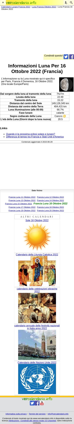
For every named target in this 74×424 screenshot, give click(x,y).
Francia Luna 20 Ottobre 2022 (50, 210)
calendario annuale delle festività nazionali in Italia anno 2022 (37, 327)
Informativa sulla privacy (16, 414)
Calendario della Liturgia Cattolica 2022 (37, 254)
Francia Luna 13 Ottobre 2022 (22, 200)
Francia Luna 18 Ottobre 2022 (50, 207)
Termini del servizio (37, 414)
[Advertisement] (37, 33)
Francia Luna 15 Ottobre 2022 (18, 204)
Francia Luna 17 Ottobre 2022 (22, 207)
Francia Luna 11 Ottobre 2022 (22, 197)
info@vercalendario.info (58, 414)
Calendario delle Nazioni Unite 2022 (37, 362)
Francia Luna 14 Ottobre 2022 (50, 200)
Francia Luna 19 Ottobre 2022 (22, 210)
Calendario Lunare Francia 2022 (15, 7)
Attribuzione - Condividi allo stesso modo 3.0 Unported (32, 420)
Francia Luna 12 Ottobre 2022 (50, 197)
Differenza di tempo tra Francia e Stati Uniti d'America (35, 136)
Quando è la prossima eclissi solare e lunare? (30, 134)
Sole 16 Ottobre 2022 (36, 220)
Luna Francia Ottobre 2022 (44, 7)
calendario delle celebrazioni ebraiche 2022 (37, 290)
